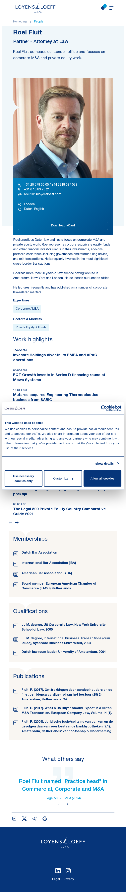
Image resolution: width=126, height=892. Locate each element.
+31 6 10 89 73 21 (34, 189)
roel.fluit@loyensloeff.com (39, 194)
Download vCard (63, 225)
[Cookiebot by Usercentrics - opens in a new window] (104, 408)
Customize (63, 478)
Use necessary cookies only (23, 478)
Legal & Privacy (63, 879)
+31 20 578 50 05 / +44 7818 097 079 (47, 185)
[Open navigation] (111, 8)
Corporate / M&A (27, 308)
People (38, 21)
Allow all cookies (102, 478)
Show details (104, 463)
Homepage (20, 21)
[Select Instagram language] (68, 870)
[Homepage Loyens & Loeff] (35, 8)
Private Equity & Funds (31, 327)
